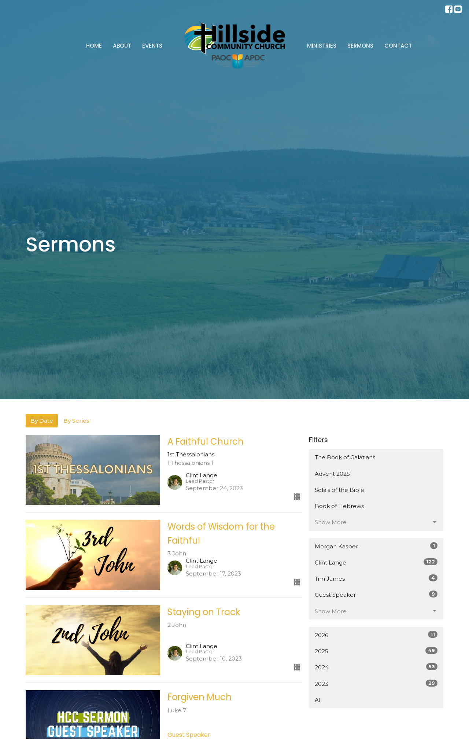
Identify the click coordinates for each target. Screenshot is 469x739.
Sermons (360, 45)
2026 (376, 635)
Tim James (376, 578)
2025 (376, 651)
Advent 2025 (332, 473)
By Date (41, 420)
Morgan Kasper (376, 546)
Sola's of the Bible (339, 489)
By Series (76, 420)
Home (94, 45)
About (122, 45)
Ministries (321, 45)
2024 (376, 667)
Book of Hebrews (339, 506)
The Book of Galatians (345, 457)
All (318, 699)
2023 (376, 683)
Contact (398, 45)
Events (152, 45)
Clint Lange (376, 562)
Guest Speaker (376, 594)
